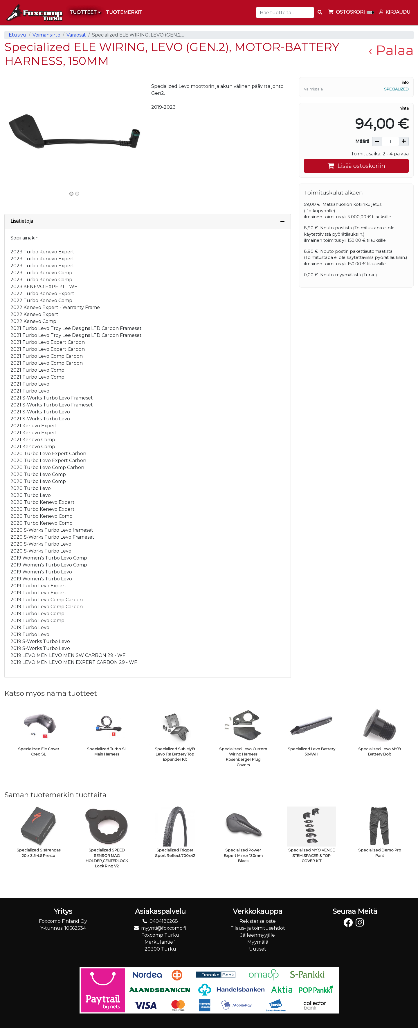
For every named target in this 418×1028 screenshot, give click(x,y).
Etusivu (17, 35)
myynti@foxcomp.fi (163, 928)
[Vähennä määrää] (377, 141)
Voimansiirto (46, 35)
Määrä (362, 141)
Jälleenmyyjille (257, 935)
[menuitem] (124, 12)
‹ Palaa (391, 50)
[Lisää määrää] (403, 141)
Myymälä (257, 942)
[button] (14, 132)
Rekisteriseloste (257, 921)
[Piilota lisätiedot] (282, 221)
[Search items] (320, 12)
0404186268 (163, 921)
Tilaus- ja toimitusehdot (257, 928)
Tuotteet (85, 12)
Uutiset (257, 949)
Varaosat (76, 35)
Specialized (396, 89)
